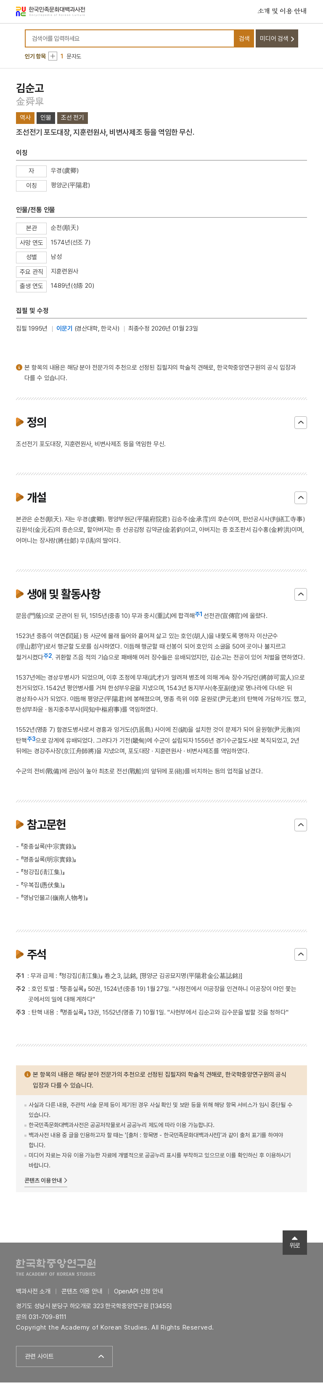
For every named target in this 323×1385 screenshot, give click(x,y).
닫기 (300, 424)
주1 (198, 616)
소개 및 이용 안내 (282, 12)
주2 (47, 657)
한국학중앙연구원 (55, 1269)
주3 (31, 741)
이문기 (64, 330)
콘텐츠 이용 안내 (43, 1183)
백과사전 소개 (33, 1293)
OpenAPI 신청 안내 (138, 1293)
